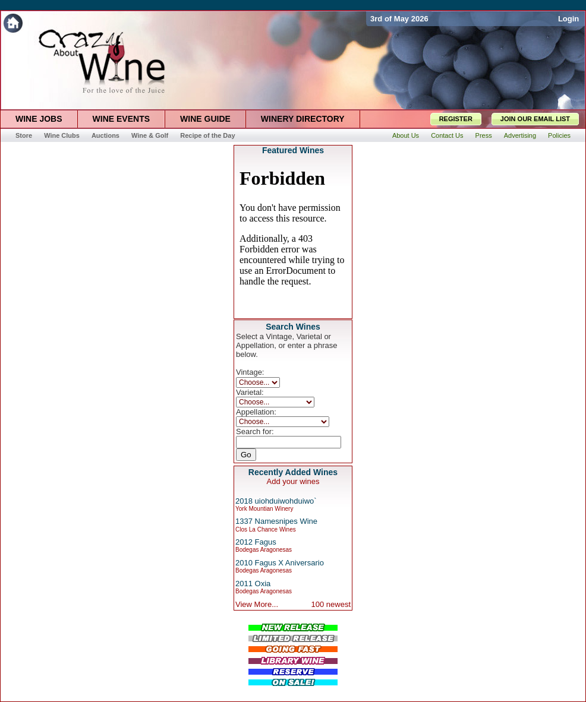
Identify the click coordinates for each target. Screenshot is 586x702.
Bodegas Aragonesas (263, 549)
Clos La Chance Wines (265, 529)
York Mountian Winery (264, 508)
